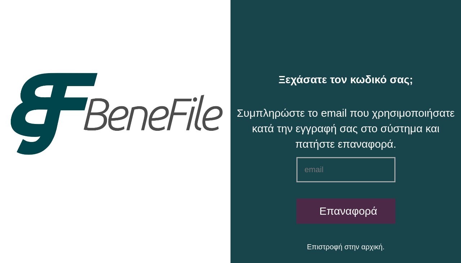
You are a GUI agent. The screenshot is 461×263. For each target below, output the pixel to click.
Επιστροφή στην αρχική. (345, 247)
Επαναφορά (348, 211)
